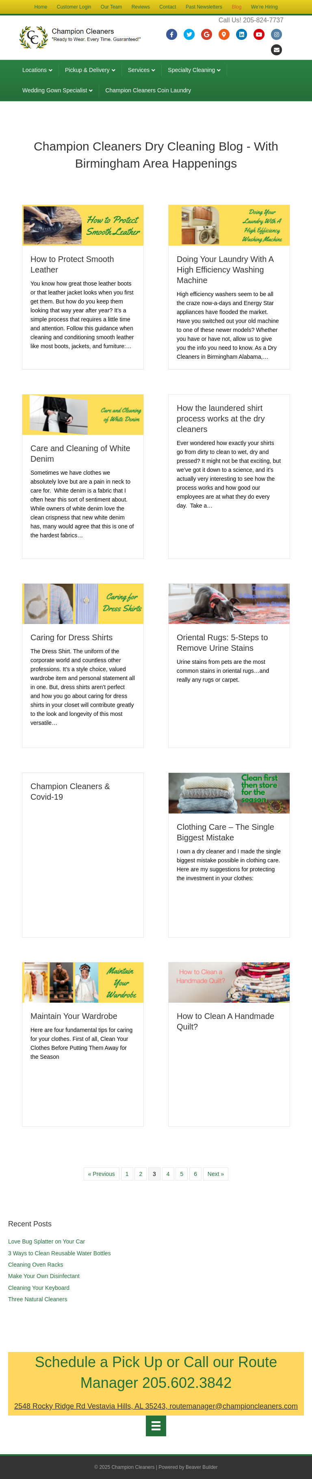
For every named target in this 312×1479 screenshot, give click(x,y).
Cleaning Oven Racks (35, 1264)
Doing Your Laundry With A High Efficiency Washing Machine (225, 270)
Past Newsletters (204, 7)
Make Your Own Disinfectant (44, 1276)
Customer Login (74, 7)
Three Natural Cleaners (37, 1299)
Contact (167, 7)
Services (139, 70)
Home (40, 7)
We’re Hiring (264, 7)
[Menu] (156, 1426)
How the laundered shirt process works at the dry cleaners (221, 419)
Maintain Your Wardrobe (73, 1016)
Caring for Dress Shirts (71, 637)
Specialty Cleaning (191, 70)
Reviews (141, 7)
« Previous (101, 1174)
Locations (34, 70)
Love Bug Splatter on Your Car (46, 1241)
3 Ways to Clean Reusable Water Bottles (59, 1253)
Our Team (111, 7)
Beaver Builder (202, 1467)
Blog (236, 7)
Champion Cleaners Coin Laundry (148, 90)
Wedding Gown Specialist (54, 90)
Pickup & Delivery (87, 70)
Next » (216, 1174)
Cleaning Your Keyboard (38, 1288)
